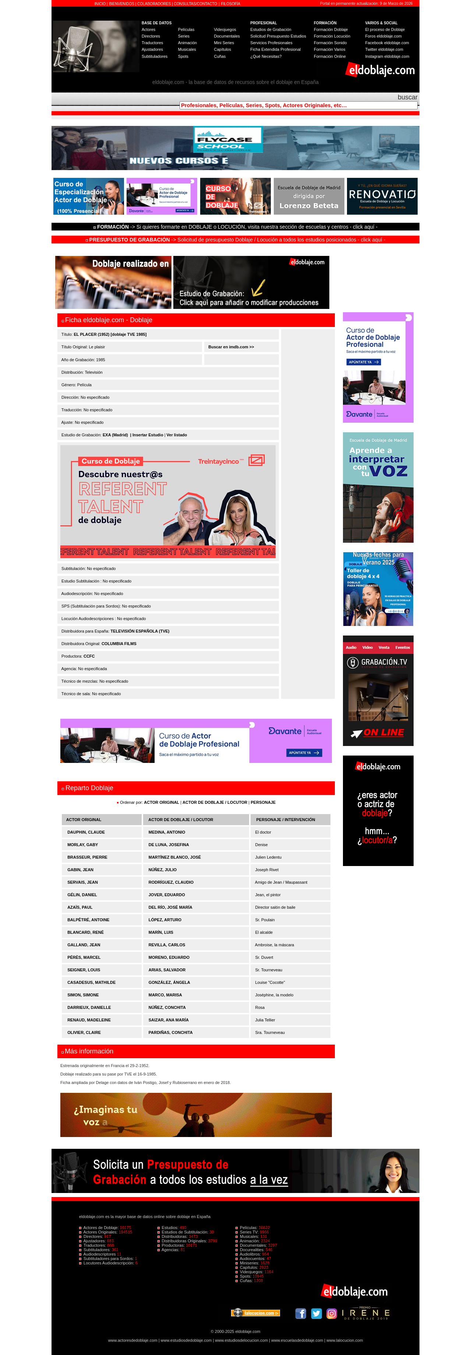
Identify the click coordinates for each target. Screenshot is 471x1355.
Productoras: (171, 1245)
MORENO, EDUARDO (169, 957)
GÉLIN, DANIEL (82, 895)
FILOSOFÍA (230, 4)
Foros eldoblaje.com (383, 36)
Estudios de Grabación (270, 29)
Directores (151, 36)
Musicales (187, 49)
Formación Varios (329, 49)
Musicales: (248, 1236)
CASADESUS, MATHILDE (91, 982)
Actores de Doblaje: (99, 1227)
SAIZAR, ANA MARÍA (169, 1020)
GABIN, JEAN (80, 869)
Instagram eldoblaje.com (387, 56)
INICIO (101, 4)
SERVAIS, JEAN (82, 882)
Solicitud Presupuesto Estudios (278, 36)
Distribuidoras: (173, 1236)
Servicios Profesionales (271, 43)
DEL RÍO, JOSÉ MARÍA (170, 907)
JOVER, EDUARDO (167, 895)
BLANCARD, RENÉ (85, 932)
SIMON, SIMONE (83, 995)
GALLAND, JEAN (83, 945)
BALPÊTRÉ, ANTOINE (88, 920)
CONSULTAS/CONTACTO (195, 4)
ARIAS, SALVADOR (167, 970)
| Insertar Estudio (146, 435)
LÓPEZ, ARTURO (165, 920)
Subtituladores (154, 56)
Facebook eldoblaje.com (387, 43)
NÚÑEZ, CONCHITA (167, 1007)
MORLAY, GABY (82, 844)
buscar (408, 97)
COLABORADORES (154, 4)
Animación (187, 43)
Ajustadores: (93, 1241)
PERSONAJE (263, 802)
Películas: (247, 1227)
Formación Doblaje (331, 29)
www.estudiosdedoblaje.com (186, 1340)
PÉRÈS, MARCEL (83, 957)
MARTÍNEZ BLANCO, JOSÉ (175, 857)
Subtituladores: (95, 1249)
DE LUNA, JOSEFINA (169, 844)
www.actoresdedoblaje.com (132, 1340)
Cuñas (220, 56)
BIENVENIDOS (122, 4)
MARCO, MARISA (165, 995)
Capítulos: (247, 1267)
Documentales (227, 36)
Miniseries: (248, 1263)
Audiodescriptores (98, 1254)
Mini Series (224, 43)
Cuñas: (245, 1280)
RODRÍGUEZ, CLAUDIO (171, 882)
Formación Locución (332, 36)
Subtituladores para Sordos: (107, 1258)
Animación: (248, 1241)
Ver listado (177, 435)
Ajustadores (152, 49)
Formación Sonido (330, 43)
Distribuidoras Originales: (182, 1241)
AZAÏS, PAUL (79, 907)
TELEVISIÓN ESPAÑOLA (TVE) (139, 631)
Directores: (91, 1236)
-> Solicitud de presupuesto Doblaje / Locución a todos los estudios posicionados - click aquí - (236, 240)
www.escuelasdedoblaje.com (297, 1340)
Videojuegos (225, 29)
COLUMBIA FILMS (119, 643)
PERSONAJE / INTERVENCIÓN (285, 819)
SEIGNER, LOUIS (83, 970)
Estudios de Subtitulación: (183, 1232)
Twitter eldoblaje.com (384, 49)
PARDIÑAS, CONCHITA (171, 1032)
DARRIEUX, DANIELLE (89, 1007)
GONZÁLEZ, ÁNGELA (169, 982)
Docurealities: (251, 1249)
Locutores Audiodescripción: (107, 1263)
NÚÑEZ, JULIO (163, 869)
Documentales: (252, 1245)
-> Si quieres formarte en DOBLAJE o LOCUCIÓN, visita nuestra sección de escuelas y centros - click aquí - (237, 227)
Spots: (244, 1276)
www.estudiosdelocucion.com (241, 1340)
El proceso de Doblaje (385, 29)
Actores (148, 29)
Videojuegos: (250, 1272)
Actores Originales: (99, 1232)
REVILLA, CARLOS (167, 945)
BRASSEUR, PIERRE (87, 857)
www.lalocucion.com (344, 1340)
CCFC (89, 656)
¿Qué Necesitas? (265, 56)
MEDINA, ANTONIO (167, 832)
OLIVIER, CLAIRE (84, 1032)
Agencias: (169, 1249)
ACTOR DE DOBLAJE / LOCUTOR (215, 802)
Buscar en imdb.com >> (230, 347)
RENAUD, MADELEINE (89, 1020)
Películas (186, 29)
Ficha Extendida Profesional (275, 49)
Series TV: (248, 1232)
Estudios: (168, 1227)
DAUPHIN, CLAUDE (86, 832)
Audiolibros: (249, 1254)
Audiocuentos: (251, 1258)
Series (184, 36)
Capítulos (222, 49)
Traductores (152, 43)
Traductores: (93, 1245)
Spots (183, 56)
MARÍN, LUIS (161, 932)
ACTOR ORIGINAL (161, 802)
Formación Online (330, 56)
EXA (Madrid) (115, 435)
